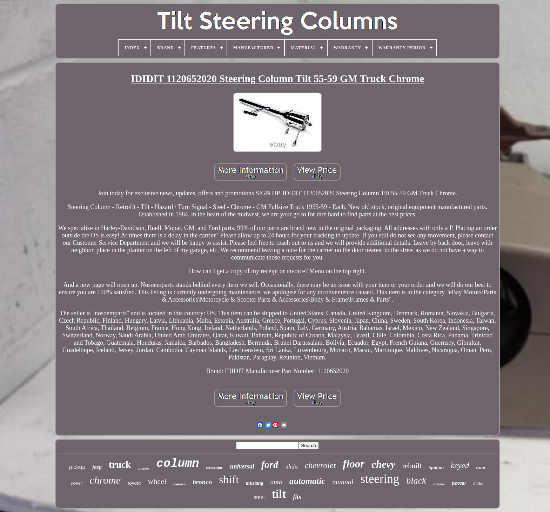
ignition (436, 467)
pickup (77, 467)
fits (297, 496)
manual (342, 482)
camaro (179, 484)
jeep (97, 467)
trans (480, 467)
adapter (143, 468)
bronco (202, 482)
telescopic (214, 467)
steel (259, 497)
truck (120, 464)
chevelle (439, 484)
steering (379, 479)
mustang (254, 483)
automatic (307, 481)
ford (269, 464)
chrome (105, 480)
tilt (279, 494)
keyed (460, 465)
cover (76, 483)
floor (353, 464)
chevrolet (320, 465)
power (459, 483)
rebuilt (412, 466)
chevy (383, 464)
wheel (157, 481)
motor (478, 483)
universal (242, 466)
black (416, 481)
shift (229, 479)
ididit (291, 466)
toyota (134, 483)
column (177, 463)
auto (276, 482)
